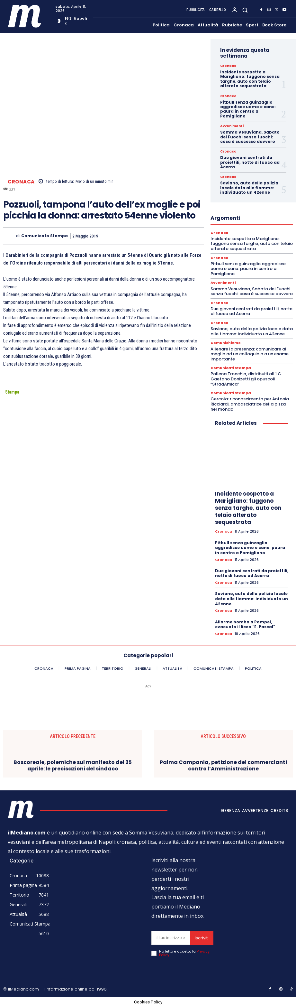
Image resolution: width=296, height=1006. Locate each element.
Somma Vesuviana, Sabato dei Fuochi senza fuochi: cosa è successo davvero (250, 136)
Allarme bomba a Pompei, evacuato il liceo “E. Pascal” (245, 624)
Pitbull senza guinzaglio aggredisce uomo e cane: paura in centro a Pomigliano (248, 109)
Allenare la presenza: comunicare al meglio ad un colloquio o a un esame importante (250, 354)
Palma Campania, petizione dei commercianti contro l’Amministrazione (223, 765)
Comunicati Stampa (231, 368)
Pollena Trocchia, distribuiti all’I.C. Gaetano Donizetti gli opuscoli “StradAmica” (246, 379)
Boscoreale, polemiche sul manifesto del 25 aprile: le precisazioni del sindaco (72, 765)
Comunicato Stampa (44, 236)
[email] (170, 937)
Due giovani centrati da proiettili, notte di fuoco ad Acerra (250, 162)
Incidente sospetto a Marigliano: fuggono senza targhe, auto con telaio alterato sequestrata (250, 78)
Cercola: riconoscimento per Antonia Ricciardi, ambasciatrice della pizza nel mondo (250, 404)
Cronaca (21, 181)
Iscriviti (202, 937)
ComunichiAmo (226, 343)
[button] (245, 10)
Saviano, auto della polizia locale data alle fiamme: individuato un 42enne (249, 187)
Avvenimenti (231, 126)
